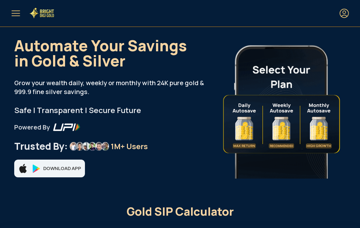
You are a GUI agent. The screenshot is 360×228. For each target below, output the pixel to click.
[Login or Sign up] (344, 13)
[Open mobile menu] (16, 13)
